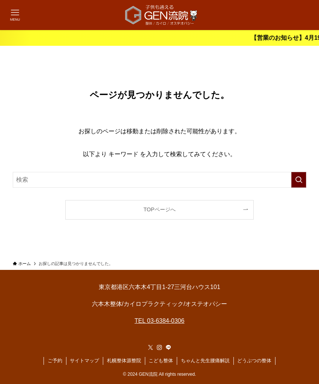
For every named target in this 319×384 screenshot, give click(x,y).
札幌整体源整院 (124, 360)
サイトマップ (84, 360)
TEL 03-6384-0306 (160, 321)
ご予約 (55, 360)
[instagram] (159, 347)
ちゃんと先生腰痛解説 (205, 360)
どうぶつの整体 (254, 360)
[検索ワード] (159, 180)
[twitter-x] (150, 347)
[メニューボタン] (15, 15)
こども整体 (161, 360)
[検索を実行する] (298, 180)
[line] (168, 347)
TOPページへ (159, 209)
